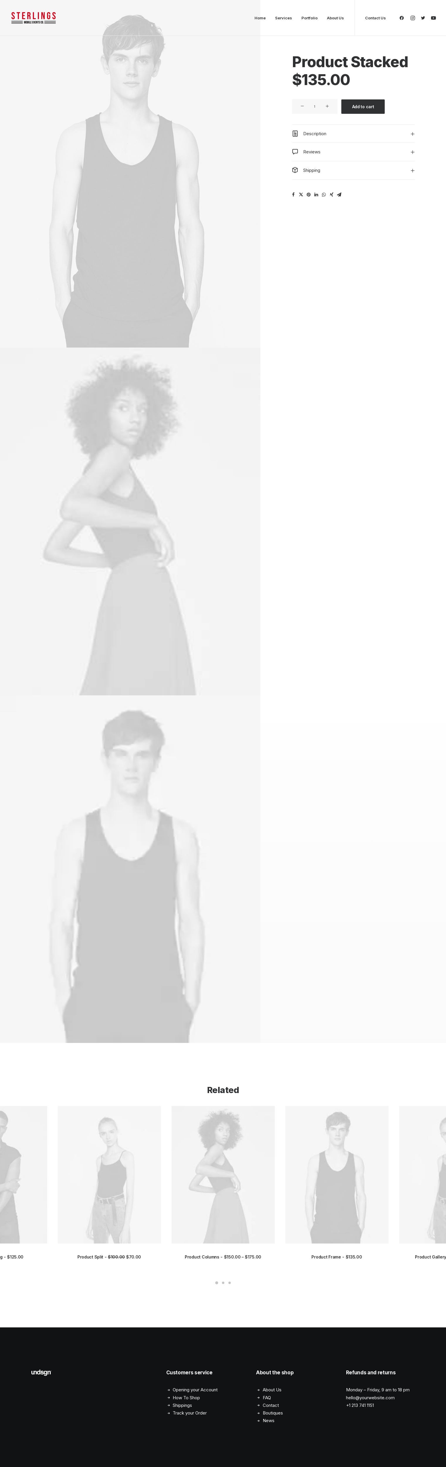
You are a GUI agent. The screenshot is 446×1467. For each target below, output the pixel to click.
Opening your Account (195, 1390)
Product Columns (223, 1256)
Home (260, 18)
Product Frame (336, 1256)
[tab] (353, 134)
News (268, 1421)
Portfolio (309, 18)
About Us (335, 18)
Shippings (182, 1405)
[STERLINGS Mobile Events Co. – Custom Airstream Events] (33, 18)
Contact (271, 1405)
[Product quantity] (315, 106)
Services (283, 18)
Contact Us (375, 18)
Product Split (109, 1256)
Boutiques (273, 1413)
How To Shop (186, 1397)
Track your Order (190, 1413)
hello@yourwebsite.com (370, 1397)
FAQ (267, 1397)
